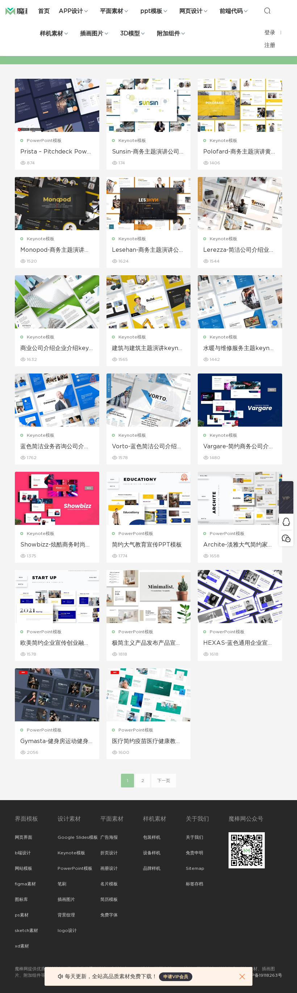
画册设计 (109, 868)
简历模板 (109, 899)
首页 (44, 11)
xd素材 (22, 946)
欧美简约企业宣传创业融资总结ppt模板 (55, 643)
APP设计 (71, 11)
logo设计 (67, 930)
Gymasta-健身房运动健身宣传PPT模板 (54, 741)
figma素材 (25, 884)
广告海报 (109, 837)
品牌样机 (151, 868)
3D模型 (130, 33)
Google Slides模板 (78, 837)
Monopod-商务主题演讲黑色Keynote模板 (55, 250)
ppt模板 (151, 11)
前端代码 (231, 11)
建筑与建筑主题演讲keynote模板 (148, 348)
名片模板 (109, 884)
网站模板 (23, 868)
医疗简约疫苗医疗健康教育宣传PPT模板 (146, 741)
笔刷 (62, 884)
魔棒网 (23, 11)
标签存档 (194, 884)
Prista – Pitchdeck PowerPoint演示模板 (56, 152)
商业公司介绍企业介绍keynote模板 (56, 348)
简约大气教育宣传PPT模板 (147, 545)
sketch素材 (26, 930)
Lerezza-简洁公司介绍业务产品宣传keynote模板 (239, 250)
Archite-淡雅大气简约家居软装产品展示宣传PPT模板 (238, 545)
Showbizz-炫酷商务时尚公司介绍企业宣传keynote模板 (55, 545)
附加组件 (168, 33)
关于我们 (194, 837)
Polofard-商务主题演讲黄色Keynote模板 (237, 152)
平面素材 (111, 11)
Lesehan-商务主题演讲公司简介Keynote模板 (148, 250)
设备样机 (151, 853)
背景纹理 (66, 915)
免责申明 (194, 853)
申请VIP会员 (175, 977)
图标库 (21, 899)
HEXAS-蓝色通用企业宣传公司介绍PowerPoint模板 (238, 643)
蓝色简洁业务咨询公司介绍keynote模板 (56, 447)
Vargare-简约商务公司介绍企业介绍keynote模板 (239, 447)
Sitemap (195, 868)
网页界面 (23, 837)
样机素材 (51, 33)
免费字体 (109, 915)
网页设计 (190, 11)
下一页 (163, 780)
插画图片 (91, 33)
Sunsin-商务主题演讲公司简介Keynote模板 (148, 152)
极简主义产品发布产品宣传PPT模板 (146, 643)
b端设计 (23, 853)
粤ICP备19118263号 (262, 975)
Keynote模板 (132, 140)
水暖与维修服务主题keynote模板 (239, 348)
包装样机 (151, 837)
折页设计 (109, 853)
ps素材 (22, 915)
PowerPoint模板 (44, 140)
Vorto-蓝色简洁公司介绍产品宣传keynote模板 (147, 447)
